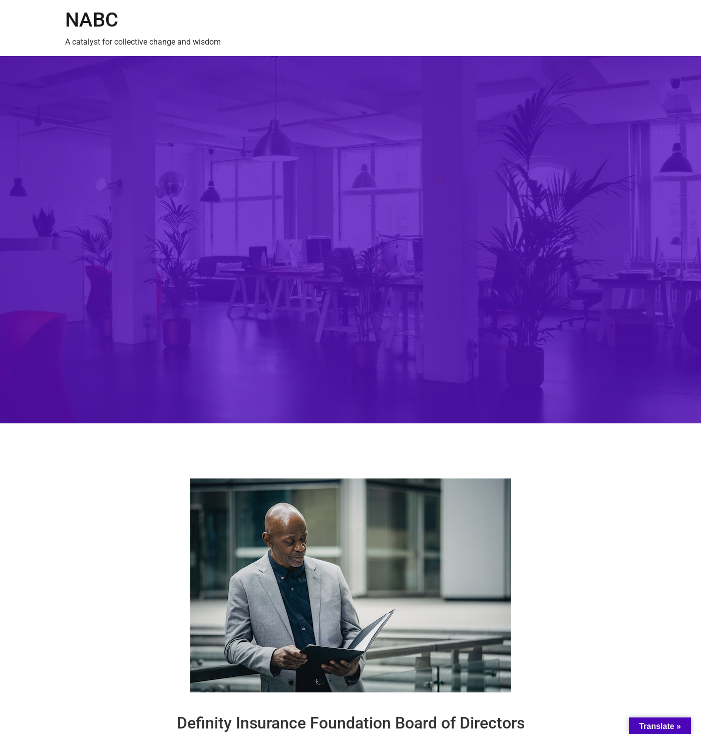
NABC (91, 20)
